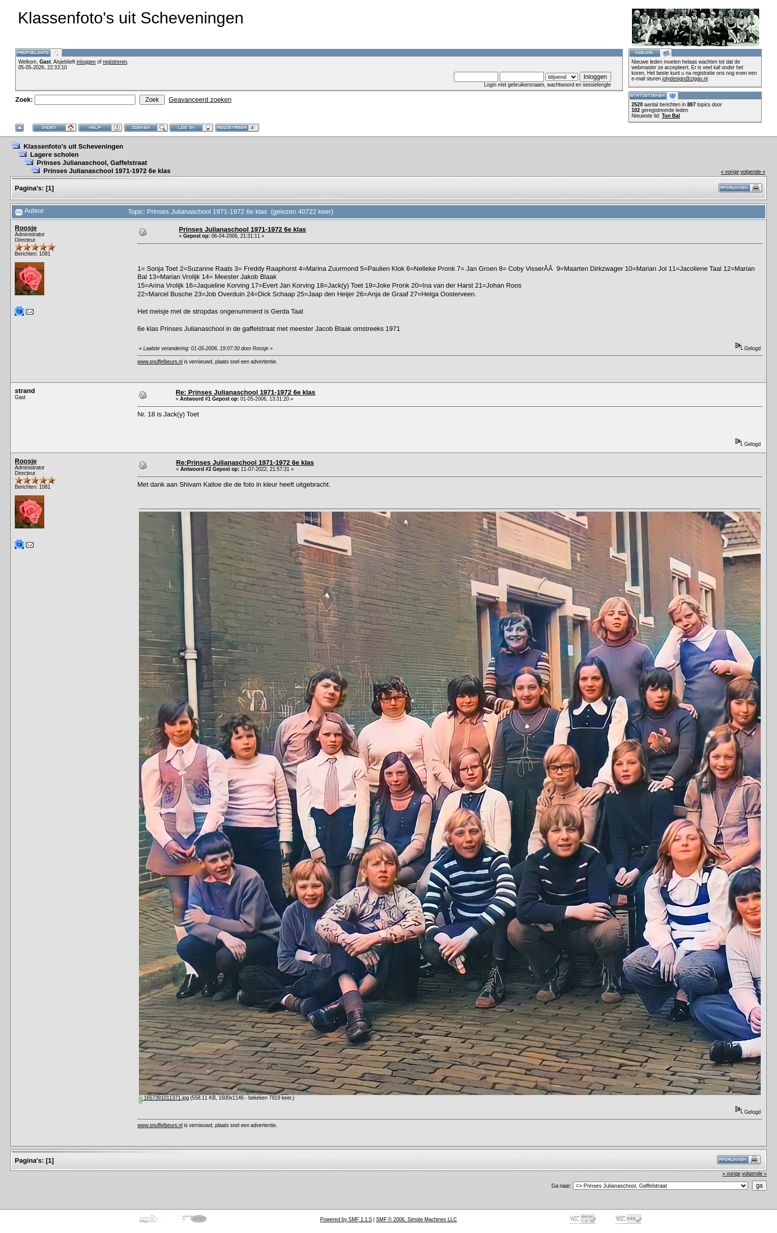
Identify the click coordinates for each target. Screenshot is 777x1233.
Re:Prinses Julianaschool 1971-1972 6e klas (245, 462)
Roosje (26, 228)
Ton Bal (670, 116)
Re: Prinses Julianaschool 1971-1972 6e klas (245, 392)
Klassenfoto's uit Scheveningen (73, 146)
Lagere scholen (54, 154)
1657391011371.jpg (164, 1098)
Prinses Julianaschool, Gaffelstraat (92, 162)
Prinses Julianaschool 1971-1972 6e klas (106, 171)
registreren (115, 62)
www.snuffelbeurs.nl (160, 362)
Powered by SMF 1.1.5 (346, 1219)
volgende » (752, 172)
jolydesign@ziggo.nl (685, 78)
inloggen (86, 62)
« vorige (730, 172)
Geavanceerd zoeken (200, 99)
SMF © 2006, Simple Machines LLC (416, 1219)
